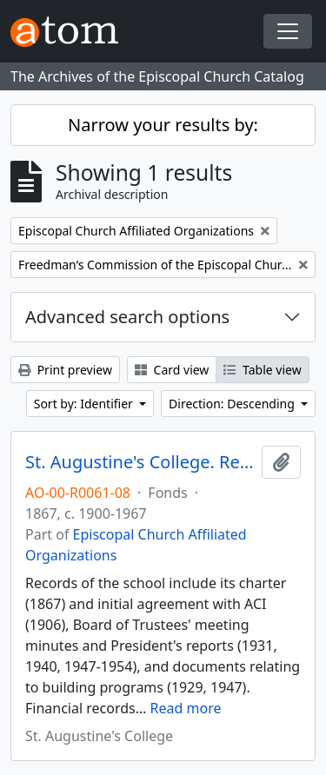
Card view (172, 369)
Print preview (65, 369)
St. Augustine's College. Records (140, 462)
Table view (262, 369)
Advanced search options (127, 316)
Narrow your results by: (163, 124)
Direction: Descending (233, 403)
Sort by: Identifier (85, 403)
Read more (186, 708)
